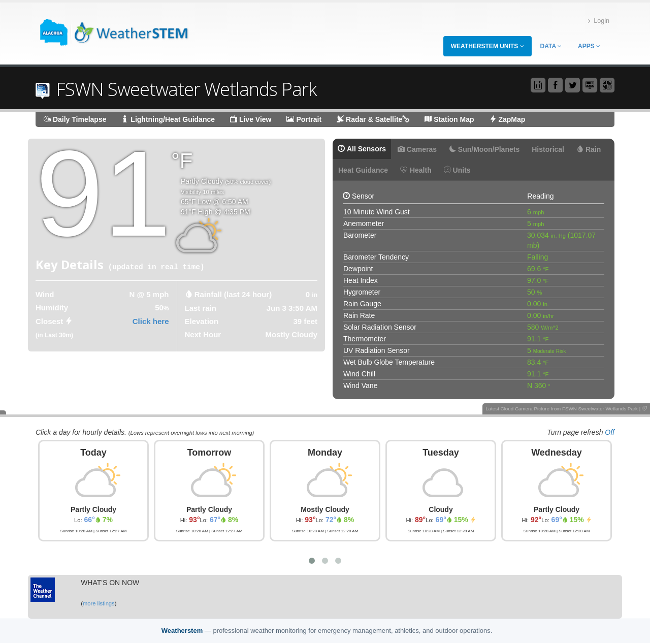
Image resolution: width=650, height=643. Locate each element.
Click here (151, 321)
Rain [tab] (588, 149)
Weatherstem (182, 630)
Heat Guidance (363, 170)
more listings (99, 603)
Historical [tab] (548, 149)
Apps (589, 46)
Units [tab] (457, 170)
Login (598, 21)
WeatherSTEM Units (487, 46)
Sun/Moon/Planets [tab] (484, 149)
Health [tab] (416, 170)
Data (551, 46)
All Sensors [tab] (362, 149)
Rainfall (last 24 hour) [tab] (233, 294)
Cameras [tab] (417, 149)
